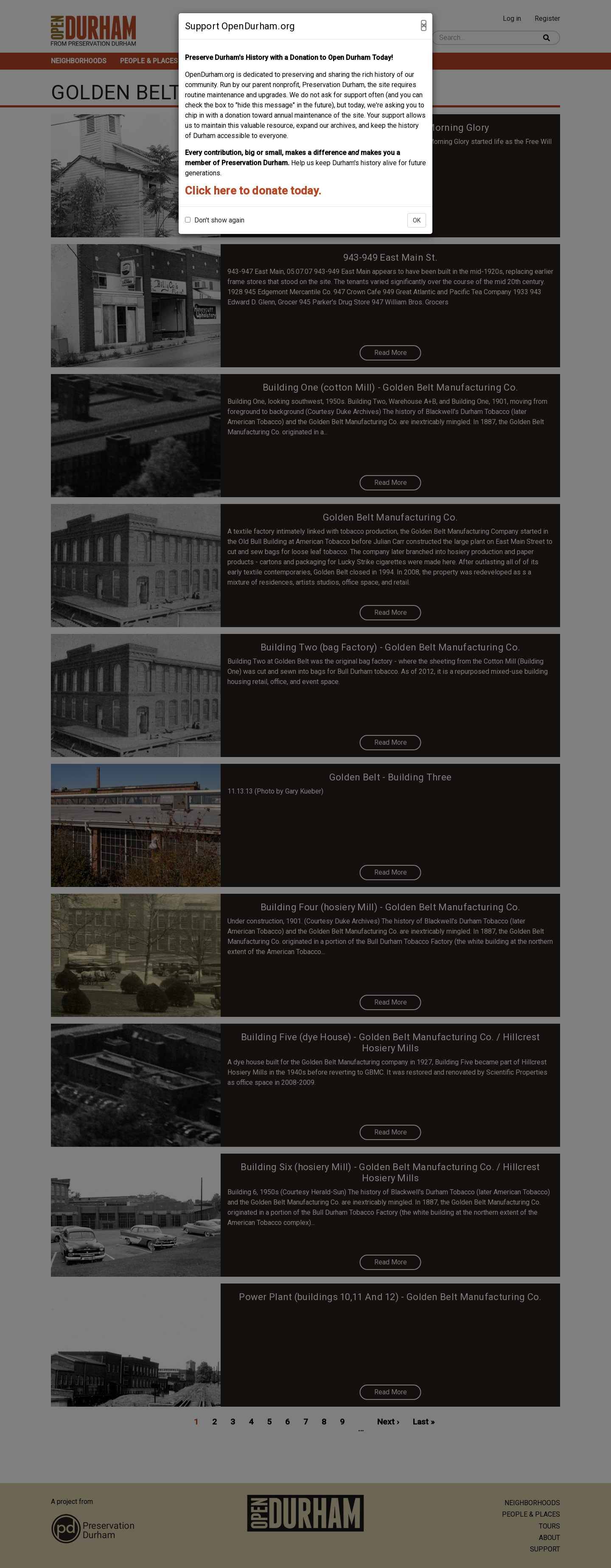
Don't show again (214, 220)
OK (416, 220)
